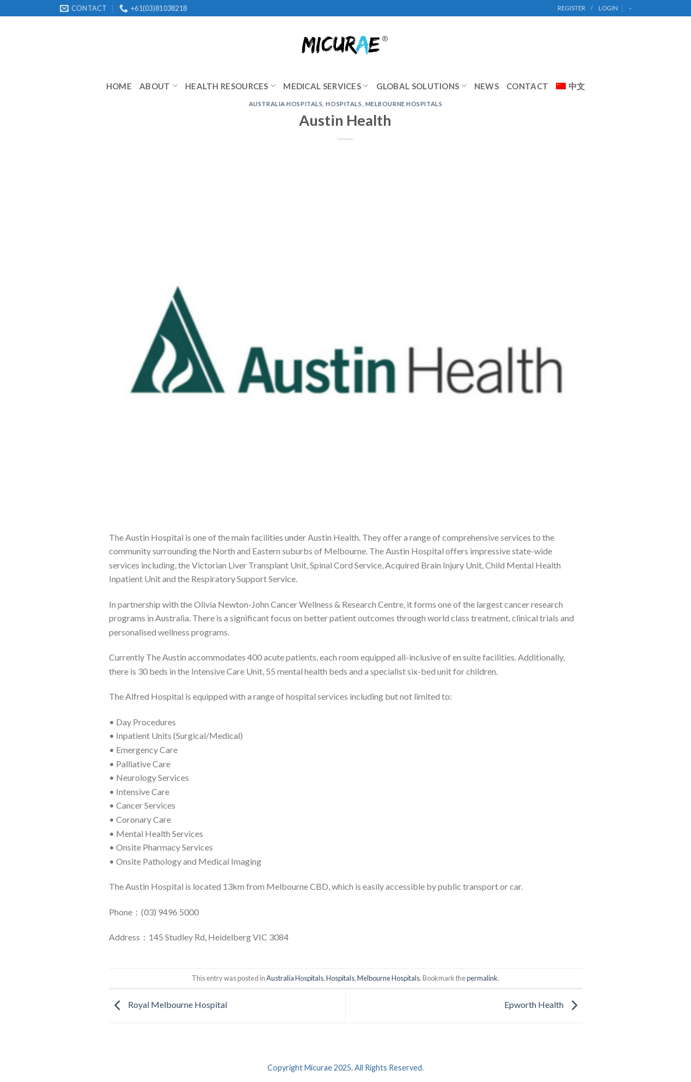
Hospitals (344, 103)
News (486, 86)
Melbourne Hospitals (404, 103)
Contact (527, 86)
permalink (482, 978)
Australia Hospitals (286, 103)
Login (608, 7)
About (158, 86)
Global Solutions (421, 86)
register (571, 7)
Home (119, 86)
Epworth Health (543, 1004)
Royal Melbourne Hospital (168, 1004)
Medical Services (325, 86)
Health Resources (230, 86)
